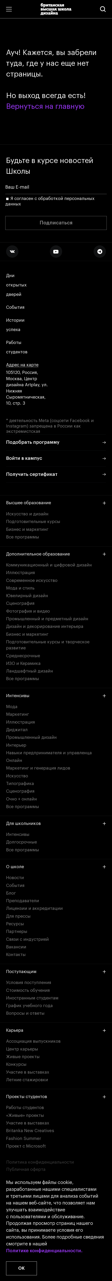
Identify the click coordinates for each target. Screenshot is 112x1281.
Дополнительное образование (56, 554)
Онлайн (14, 760)
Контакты (16, 954)
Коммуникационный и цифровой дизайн (49, 565)
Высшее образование (56, 503)
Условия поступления (28, 982)
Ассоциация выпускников (33, 1041)
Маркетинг (17, 714)
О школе (56, 867)
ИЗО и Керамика (23, 663)
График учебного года (29, 1006)
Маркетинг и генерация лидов (38, 768)
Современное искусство (31, 580)
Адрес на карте (22, 365)
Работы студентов (16, 347)
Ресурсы (15, 924)
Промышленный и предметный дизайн (47, 619)
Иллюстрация (20, 573)
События (15, 307)
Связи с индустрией (27, 939)
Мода (11, 707)
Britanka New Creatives (30, 1131)
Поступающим (56, 972)
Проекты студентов (56, 1097)
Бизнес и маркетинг (27, 529)
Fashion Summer (23, 1138)
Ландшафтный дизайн (29, 671)
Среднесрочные (23, 656)
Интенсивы (56, 696)
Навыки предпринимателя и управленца (49, 753)
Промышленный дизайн (31, 737)
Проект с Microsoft (26, 1146)
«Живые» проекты (25, 1115)
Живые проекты (23, 1057)
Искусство (17, 776)
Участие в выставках (27, 1072)
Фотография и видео (28, 611)
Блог (11, 893)
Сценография (20, 603)
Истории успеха (15, 325)
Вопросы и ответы (25, 1013)
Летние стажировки (27, 1080)
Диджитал (17, 730)
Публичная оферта (26, 1169)
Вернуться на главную (45, 106)
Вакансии (16, 947)
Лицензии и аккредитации (34, 908)
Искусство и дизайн (27, 514)
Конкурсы (16, 1064)
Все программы (22, 537)
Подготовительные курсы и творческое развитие (47, 645)
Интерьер (16, 745)
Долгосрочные (21, 842)
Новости (15, 878)
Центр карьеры (22, 1049)
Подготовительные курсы (33, 521)
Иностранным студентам (32, 998)
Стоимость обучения (28, 990)
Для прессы (18, 916)
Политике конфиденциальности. (44, 1251)
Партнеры (16, 931)
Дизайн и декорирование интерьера (44, 626)
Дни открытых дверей (16, 285)
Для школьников (56, 823)
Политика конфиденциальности (40, 1162)
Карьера (56, 1030)
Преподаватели (22, 901)
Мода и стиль (20, 588)
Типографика (20, 783)
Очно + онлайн (21, 799)
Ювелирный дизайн (27, 596)
